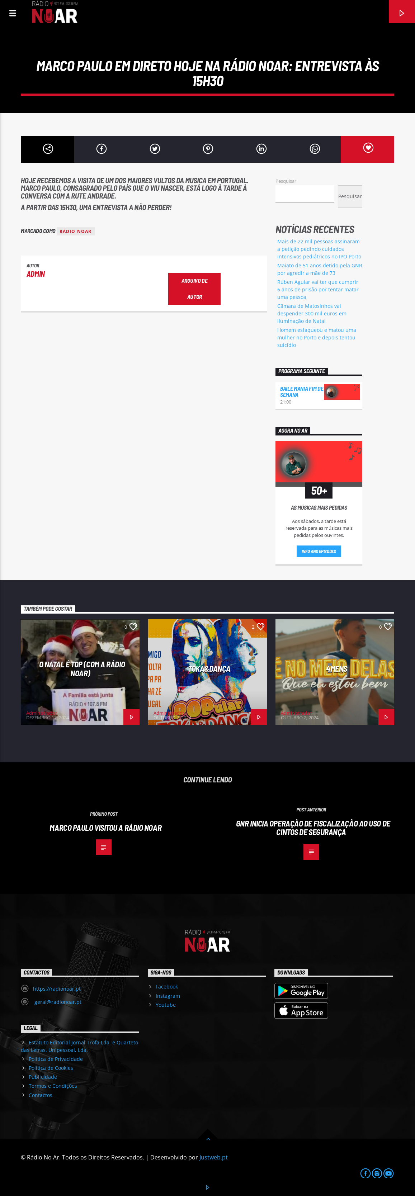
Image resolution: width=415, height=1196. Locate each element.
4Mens (336, 668)
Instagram (168, 995)
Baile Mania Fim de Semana (301, 391)
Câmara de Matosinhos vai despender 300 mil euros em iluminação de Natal (311, 313)
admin (36, 273)
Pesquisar (285, 181)
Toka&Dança (209, 668)
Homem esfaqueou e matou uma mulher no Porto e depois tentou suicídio (316, 337)
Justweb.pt (213, 1157)
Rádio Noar (76, 231)
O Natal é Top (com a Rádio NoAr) (82, 668)
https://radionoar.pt (57, 988)
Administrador (41, 713)
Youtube (166, 1004)
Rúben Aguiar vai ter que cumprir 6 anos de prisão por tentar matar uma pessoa (318, 289)
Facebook (167, 986)
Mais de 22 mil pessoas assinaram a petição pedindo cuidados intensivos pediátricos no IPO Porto (319, 249)
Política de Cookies (51, 1067)
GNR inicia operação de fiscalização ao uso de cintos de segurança (313, 828)
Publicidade (43, 1076)
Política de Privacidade (56, 1059)
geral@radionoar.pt (57, 1002)
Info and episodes (319, 551)
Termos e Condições (53, 1085)
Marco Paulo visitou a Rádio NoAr (105, 827)
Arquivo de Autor (194, 288)
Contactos (40, 1095)
